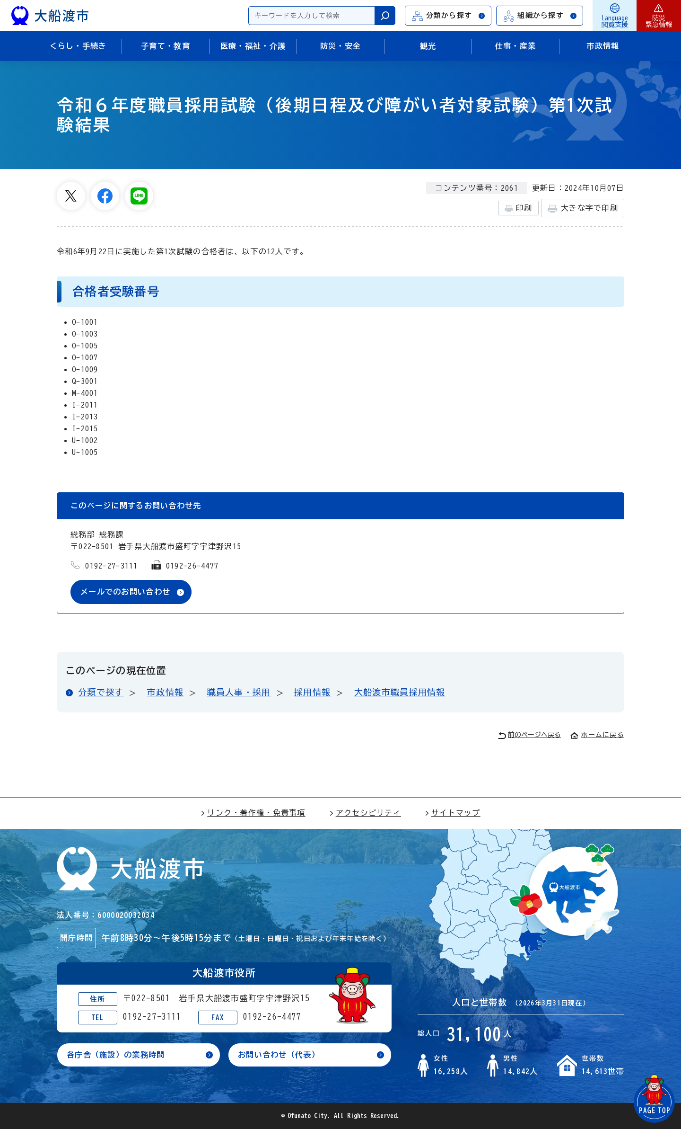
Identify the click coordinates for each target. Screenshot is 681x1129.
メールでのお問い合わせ (125, 592)
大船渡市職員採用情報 (399, 692)
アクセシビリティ (365, 813)
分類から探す (449, 15)
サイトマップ (452, 813)
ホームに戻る (597, 734)
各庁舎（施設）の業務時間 (116, 1054)
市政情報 (165, 692)
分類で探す (100, 692)
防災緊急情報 (659, 15)
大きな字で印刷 (583, 208)
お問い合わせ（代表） (279, 1054)
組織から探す (540, 15)
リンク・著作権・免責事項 (253, 813)
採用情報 (312, 692)
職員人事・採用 (239, 692)
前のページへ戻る (529, 735)
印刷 (519, 208)
